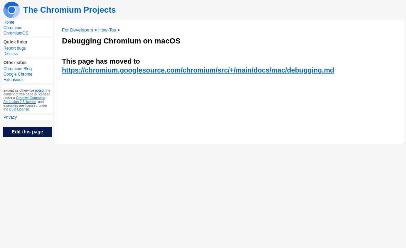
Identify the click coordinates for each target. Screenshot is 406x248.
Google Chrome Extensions (18, 77)
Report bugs (14, 48)
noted (39, 90)
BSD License (19, 109)
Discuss (10, 53)
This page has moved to (101, 61)
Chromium (12, 27)
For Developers (77, 29)
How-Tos (107, 29)
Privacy (10, 117)
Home (8, 22)
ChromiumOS (15, 33)
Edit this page (27, 131)
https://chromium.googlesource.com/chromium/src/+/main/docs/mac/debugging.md (198, 70)
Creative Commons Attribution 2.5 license (24, 100)
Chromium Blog (17, 68)
